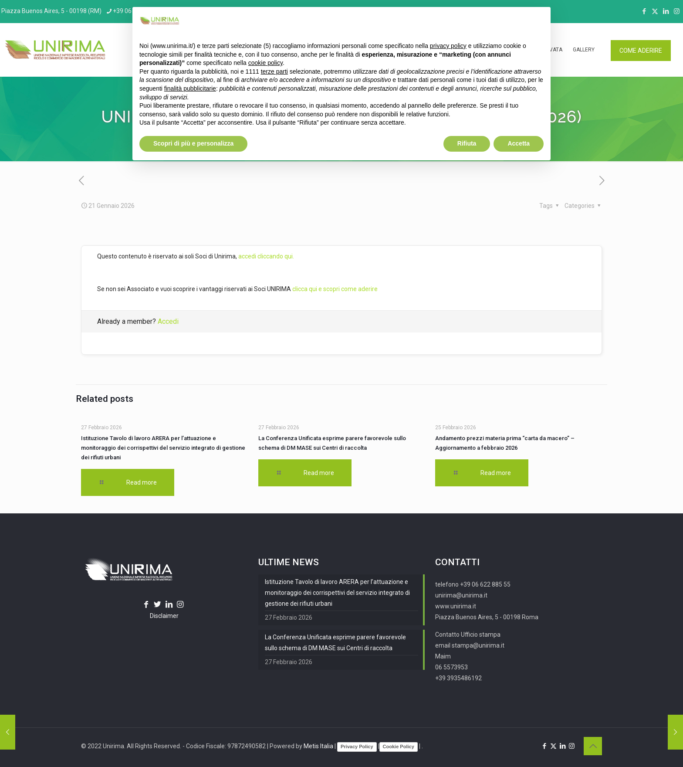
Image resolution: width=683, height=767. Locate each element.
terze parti (274, 71)
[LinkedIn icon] (666, 11)
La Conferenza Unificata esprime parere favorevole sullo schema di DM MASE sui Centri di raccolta (335, 643)
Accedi (168, 321)
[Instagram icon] (676, 11)
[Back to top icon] (593, 746)
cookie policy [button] (265, 62)
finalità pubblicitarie (190, 88)
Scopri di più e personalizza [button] (193, 143)
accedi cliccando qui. (266, 256)
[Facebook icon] (644, 11)
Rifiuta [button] (467, 143)
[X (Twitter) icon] (655, 11)
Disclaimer (164, 615)
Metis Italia (318, 746)
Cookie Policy (398, 746)
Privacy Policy (357, 746)
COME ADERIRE (640, 50)
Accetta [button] (518, 143)
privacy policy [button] (448, 45)
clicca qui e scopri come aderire (335, 288)
